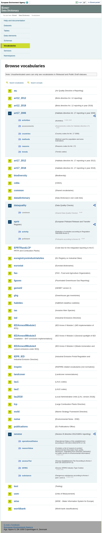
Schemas (8, 41)
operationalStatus (30, 441)
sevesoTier (27, 461)
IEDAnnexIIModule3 (25, 335)
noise (17, 419)
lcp (15, 404)
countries (26, 134)
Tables (7, 31)
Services (7, 51)
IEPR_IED (19, 356)
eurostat (18, 265)
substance (26, 475)
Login (80, 2)
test (16, 486)
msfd (16, 411)
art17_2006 (20, 113)
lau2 (16, 389)
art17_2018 (20, 168)
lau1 (16, 382)
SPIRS (25, 468)
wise (16, 501)
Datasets (8, 25)
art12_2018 (20, 105)
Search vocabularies (17, 83)
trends (25, 152)
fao (15, 273)
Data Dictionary (24, 15)
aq (15, 90)
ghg (16, 295)
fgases (17, 280)
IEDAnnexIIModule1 (25, 325)
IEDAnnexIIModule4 (25, 346)
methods (26, 139)
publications (21, 426)
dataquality (20, 205)
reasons (25, 146)
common (19, 190)
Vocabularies (10, 46)
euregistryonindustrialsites (29, 258)
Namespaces (9, 56)
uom (16, 493)
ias (15, 310)
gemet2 (18, 288)
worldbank (20, 508)
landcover (19, 374)
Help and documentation (14, 20)
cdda (16, 183)
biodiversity (20, 175)
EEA (15, 2)
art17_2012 (20, 160)
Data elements (10, 36)
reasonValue (27, 448)
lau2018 (18, 396)
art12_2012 (20, 98)
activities (26, 120)
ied (15, 318)
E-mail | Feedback (11, 525)
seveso (18, 434)
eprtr (16, 221)
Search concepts (36, 83)
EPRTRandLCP (22, 248)
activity (25, 232)
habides (18, 303)
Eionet (14, 15)
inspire (18, 367)
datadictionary (22, 198)
